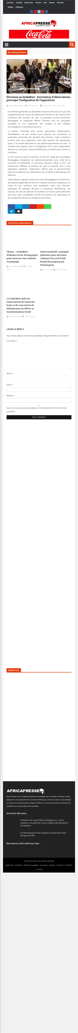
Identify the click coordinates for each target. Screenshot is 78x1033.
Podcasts (19, 7)
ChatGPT (69, 865)
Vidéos (10, 7)
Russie (52, 2)
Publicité (18, 865)
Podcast (60, 865)
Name (10, 373)
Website (10, 395)
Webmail (9, 865)
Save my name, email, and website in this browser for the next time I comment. (37, 410)
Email (10, 384)
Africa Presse (31, 861)
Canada (19, 2)
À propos (44, 865)
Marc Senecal (47, 269)
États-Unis (29, 2)
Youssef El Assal (15, 316)
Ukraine (60, 2)
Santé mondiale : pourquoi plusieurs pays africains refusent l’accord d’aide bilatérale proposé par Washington (54, 258)
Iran (45, 2)
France (38, 2)
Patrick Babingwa (16, 105)
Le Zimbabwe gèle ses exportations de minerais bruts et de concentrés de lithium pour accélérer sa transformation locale (21, 305)
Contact (40, 869)
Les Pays (10, 2)
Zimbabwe (46, 105)
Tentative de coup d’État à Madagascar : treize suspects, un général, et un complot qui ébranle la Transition (44, 823)
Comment (12, 341)
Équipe (53, 865)
